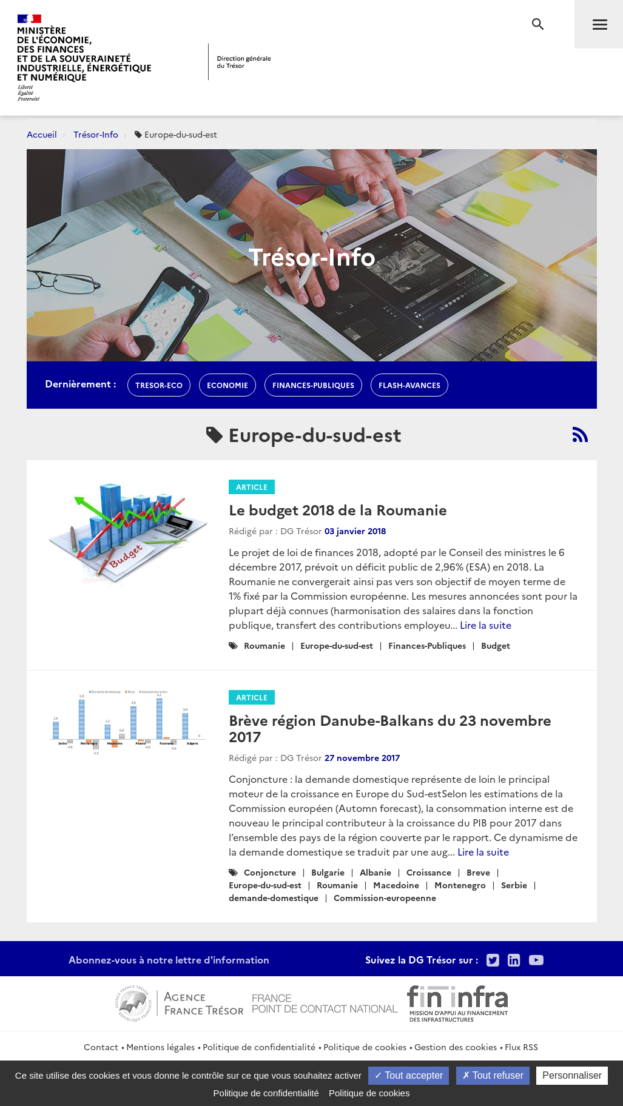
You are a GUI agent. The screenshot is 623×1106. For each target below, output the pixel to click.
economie (227, 385)
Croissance (428, 872)
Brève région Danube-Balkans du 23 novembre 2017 (390, 727)
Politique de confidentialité (259, 1047)
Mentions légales (160, 1047)
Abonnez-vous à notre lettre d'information (169, 959)
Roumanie (264, 645)
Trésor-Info (95, 134)
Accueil (42, 134)
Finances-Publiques (427, 645)
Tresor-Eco (159, 385)
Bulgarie (328, 872)
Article (252, 486)
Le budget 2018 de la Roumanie (338, 509)
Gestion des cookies (455, 1047)
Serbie (514, 885)
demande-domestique (273, 897)
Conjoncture (270, 872)
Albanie (375, 872)
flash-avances (409, 385)
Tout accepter (408, 1075)
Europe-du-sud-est (336, 645)
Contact (101, 1047)
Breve (478, 872)
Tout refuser (493, 1075)
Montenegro (460, 885)
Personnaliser (572, 1075)
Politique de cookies (364, 1047)
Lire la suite (485, 624)
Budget (495, 645)
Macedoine (396, 885)
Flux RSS (521, 1047)
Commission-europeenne (385, 897)
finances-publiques (313, 385)
